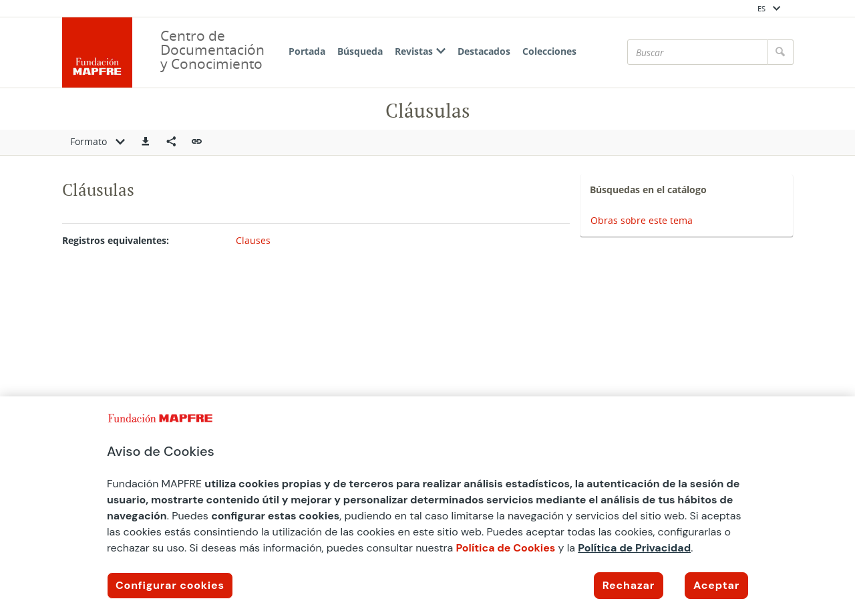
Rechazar (629, 585)
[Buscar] (697, 52)
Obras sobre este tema (641, 220)
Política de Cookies (505, 548)
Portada (307, 51)
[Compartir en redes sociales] (171, 142)
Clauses (253, 240)
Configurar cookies (170, 585)
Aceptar (716, 585)
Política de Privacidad (634, 548)
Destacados (484, 51)
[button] (145, 142)
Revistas (420, 51)
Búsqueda (360, 51)
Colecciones (549, 51)
